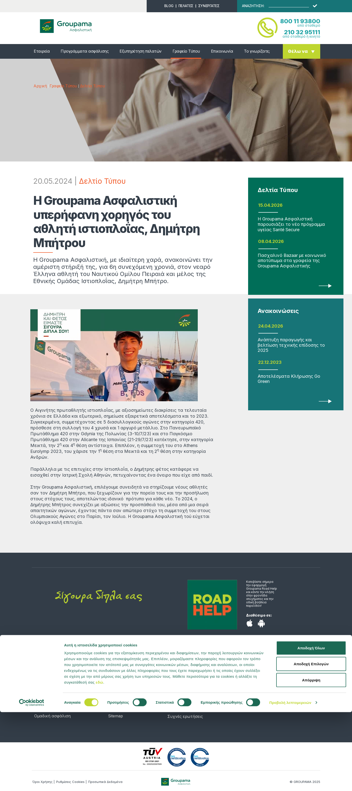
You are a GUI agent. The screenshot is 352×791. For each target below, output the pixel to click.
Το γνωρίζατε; (257, 51)
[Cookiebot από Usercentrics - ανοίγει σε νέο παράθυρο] (31, 781)
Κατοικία (42, 686)
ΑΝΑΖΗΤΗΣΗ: (253, 6)
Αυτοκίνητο (45, 679)
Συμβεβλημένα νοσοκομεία (193, 709)
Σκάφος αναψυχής (52, 701)
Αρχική (40, 85)
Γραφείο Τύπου (186, 51)
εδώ (99, 761)
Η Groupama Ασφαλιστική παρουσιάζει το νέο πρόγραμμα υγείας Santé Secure (291, 224)
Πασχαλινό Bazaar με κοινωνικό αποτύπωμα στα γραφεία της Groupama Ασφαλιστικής (292, 260)
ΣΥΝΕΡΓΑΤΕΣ (209, 6)
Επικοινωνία (222, 51)
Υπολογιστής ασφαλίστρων (134, 686)
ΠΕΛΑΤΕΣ (185, 6)
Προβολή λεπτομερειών (290, 781)
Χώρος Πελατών (183, 701)
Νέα (112, 671)
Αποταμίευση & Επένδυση (58, 693)
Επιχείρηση (45, 708)
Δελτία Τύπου (92, 85)
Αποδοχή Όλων (311, 727)
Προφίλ (115, 679)
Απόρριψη (311, 759)
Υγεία (39, 671)
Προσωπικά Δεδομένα (129, 708)
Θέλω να (298, 51)
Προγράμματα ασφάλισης (85, 51)
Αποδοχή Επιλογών (311, 743)
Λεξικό (114, 701)
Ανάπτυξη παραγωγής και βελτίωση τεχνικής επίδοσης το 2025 (291, 345)
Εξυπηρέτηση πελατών (141, 51)
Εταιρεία (42, 51)
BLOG (168, 6)
